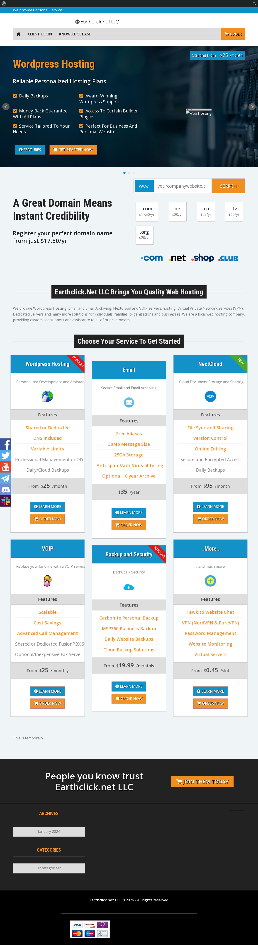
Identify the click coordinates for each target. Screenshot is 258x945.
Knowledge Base (75, 34)
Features (122, 149)
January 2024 (49, 831)
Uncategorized (49, 867)
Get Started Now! (165, 149)
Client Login (40, 34)
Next (252, 106)
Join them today (202, 781)
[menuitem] (4, 3)
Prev (6, 106)
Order (233, 34)
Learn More (128, 618)
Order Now (128, 630)
